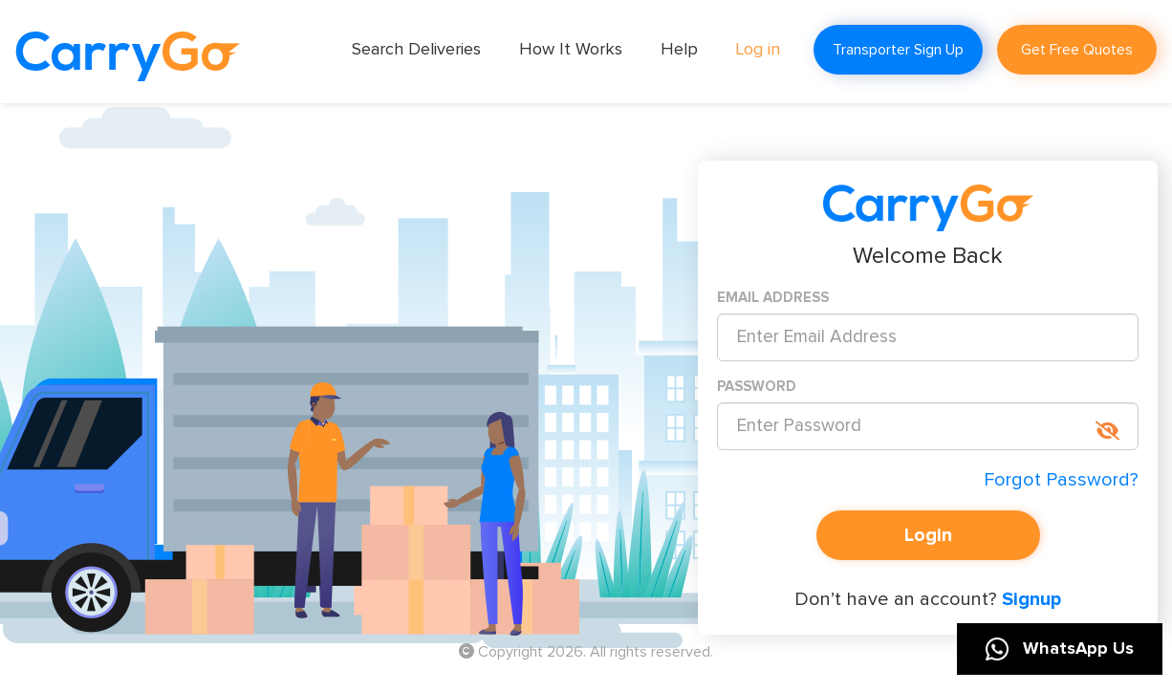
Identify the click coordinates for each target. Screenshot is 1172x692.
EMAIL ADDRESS (773, 298)
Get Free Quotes (1077, 49)
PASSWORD (756, 386)
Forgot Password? (1061, 479)
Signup (1029, 599)
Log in (758, 49)
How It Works (570, 49)
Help (679, 49)
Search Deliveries (416, 49)
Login (928, 535)
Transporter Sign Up (898, 49)
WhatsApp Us (1060, 649)
